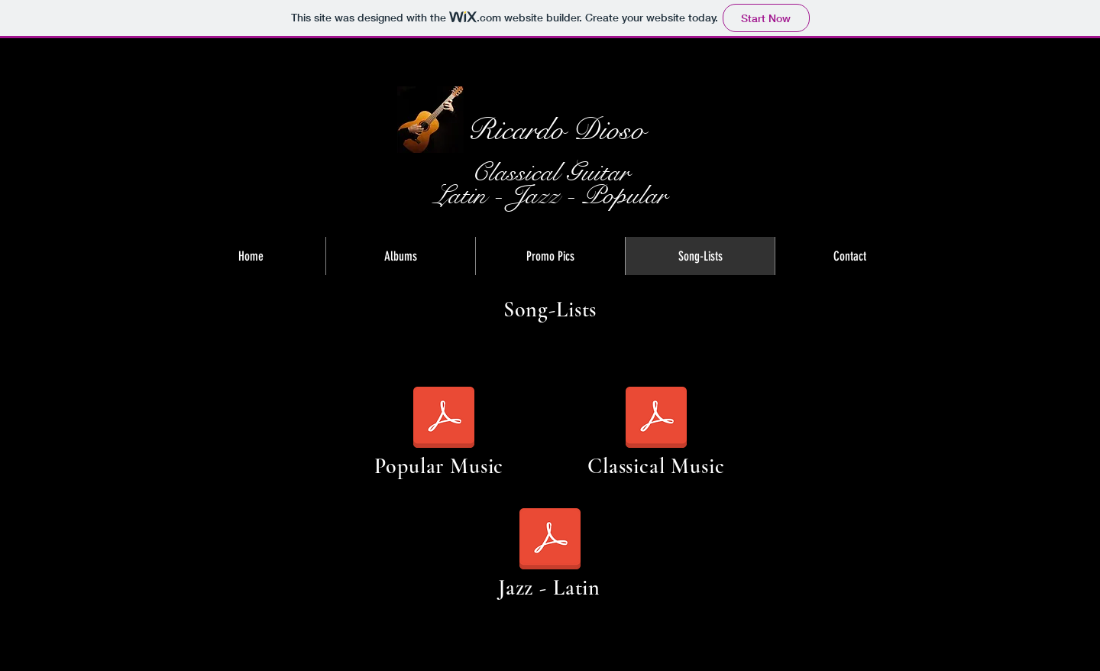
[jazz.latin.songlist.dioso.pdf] (550, 540)
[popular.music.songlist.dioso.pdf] (443, 418)
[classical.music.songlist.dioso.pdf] (656, 418)
